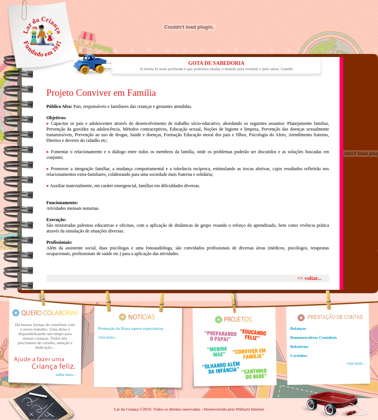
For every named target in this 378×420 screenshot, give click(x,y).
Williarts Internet (250, 409)
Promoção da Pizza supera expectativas (131, 328)
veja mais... (107, 337)
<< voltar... (309, 278)
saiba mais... (66, 374)
